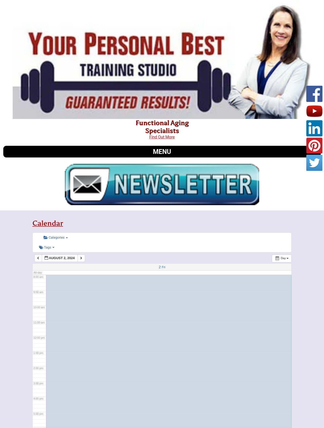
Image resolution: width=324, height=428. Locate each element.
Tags (46, 247)
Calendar (47, 223)
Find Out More (162, 137)
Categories (56, 237)
